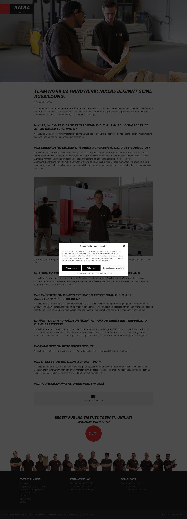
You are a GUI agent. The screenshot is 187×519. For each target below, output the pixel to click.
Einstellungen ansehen (113, 268)
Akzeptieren (71, 268)
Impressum (108, 273)
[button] (123, 246)
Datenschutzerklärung (95, 273)
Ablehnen (91, 268)
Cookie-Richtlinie (80, 273)
